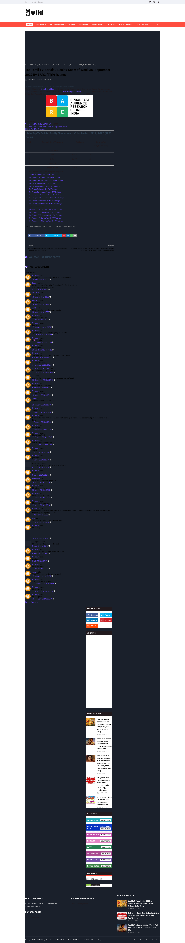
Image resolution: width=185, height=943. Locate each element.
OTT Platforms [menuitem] (142, 24)
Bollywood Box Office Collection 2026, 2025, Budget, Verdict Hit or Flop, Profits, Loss (104, 784)
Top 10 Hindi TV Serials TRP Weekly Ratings (44, 177)
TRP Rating (34, 65)
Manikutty (36, 478)
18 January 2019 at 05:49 (42, 395)
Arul (33, 376)
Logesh (35, 283)
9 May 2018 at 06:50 (40, 289)
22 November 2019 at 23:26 (43, 591)
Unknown (36, 275)
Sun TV (45, 226)
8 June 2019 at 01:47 (40, 546)
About (34, 2)
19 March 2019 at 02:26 (41, 482)
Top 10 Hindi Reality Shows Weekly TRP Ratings (46, 180)
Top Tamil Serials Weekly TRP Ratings (42, 183)
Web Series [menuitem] (83, 24)
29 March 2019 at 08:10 (41, 505)
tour (33, 518)
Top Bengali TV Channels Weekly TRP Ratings (45, 215)
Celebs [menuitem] (72, 24)
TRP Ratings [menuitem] (97, 24)
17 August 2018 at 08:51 (41, 327)
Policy (158, 940)
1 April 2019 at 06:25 (40, 515)
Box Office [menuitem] (40, 24)
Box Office (100, 820)
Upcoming (100, 860)
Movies (100, 841)
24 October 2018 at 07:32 (42, 335)
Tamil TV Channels (55, 226)
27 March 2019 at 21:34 (41, 498)
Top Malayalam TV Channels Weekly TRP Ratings (46, 198)
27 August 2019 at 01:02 (41, 576)
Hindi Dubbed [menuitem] (124, 24)
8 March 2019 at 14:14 (41, 467)
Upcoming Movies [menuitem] (57, 24)
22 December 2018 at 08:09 (43, 372)
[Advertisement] (69, 47)
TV (100, 847)
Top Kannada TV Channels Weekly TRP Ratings (46, 221)
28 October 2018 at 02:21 (42, 350)
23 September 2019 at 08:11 (43, 584)
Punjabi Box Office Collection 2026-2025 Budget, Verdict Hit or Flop (104, 801)
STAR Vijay (37, 226)
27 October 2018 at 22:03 (42, 342)
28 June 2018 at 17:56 (40, 312)
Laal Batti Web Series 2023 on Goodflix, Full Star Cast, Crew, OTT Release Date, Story (104, 725)
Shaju (34, 398)
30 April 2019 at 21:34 (40, 538)
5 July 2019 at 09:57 (40, 561)
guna (34, 572)
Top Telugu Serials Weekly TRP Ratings (43, 189)
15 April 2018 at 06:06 (40, 280)
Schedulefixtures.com (32, 906)
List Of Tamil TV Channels (35, 129)
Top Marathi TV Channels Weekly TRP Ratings (45, 204)
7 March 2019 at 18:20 (41, 460)
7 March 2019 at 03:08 (41, 452)
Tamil (27, 92)
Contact (40, 2)
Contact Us (149, 940)
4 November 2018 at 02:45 (42, 357)
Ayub (34, 308)
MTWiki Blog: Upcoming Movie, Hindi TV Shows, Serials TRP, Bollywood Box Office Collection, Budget (70, 940)
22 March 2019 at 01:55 (41, 490)
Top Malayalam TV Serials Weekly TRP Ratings (45, 195)
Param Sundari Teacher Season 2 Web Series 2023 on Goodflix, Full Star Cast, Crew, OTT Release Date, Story (104, 763)
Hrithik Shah (31, 80)
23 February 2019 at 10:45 (42, 437)
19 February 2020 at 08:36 (42, 599)
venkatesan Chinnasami (41, 368)
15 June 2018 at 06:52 (40, 297)
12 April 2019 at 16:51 (40, 522)
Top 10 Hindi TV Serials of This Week (39, 124)
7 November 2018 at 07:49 (42, 365)
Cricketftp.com (52, 904)
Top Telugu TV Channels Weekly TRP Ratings (45, 192)
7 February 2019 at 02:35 (42, 430)
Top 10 (64, 226)
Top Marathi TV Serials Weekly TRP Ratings (44, 201)
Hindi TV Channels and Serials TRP (41, 175)
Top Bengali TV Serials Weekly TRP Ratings (44, 212)
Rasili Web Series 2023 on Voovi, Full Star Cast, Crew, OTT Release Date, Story (104, 744)
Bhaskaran (36, 508)
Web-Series (100, 866)
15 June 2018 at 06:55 (40, 305)
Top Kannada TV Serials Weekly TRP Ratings (45, 218)
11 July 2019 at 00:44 (40, 569)
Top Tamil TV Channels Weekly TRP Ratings (44, 186)
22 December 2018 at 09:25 (43, 380)
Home (27, 2)
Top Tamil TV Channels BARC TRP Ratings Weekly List (46, 127)
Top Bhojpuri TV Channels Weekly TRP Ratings (45, 209)
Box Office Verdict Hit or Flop (99, 828)
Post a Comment (31, 602)
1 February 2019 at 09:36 (42, 422)
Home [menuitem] (29, 24)
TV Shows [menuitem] (111, 24)
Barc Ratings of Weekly (72, 92)
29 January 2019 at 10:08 (42, 405)
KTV (31, 226)
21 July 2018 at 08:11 (40, 320)
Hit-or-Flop (100, 835)
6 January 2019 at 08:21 (41, 388)
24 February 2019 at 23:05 (42, 445)
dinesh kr (35, 293)
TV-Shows (100, 853)
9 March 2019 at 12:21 (41, 475)
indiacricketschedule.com (34, 904)
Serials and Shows (48, 89)
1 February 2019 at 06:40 (42, 412)
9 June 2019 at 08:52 (40, 554)
